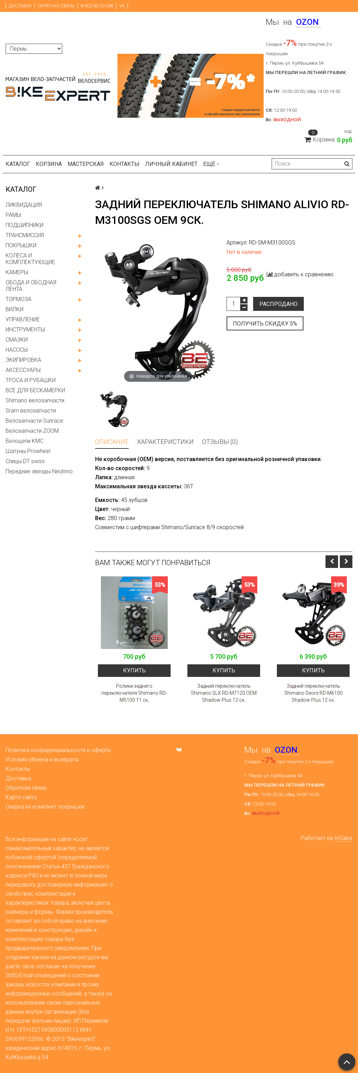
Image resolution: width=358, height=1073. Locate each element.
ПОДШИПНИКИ (24, 225)
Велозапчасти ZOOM (32, 431)
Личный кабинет (171, 164)
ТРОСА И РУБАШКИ (31, 380)
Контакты (124, 164)
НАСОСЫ (17, 349)
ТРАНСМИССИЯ (25, 235)
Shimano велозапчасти (35, 400)
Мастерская (85, 164)
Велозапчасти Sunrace (34, 420)
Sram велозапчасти (31, 410)
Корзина (49, 164)
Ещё (211, 164)
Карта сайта (21, 797)
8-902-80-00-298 (97, 5)
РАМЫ (13, 215)
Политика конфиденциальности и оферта (58, 750)
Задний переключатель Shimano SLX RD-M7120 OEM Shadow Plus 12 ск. (224, 693)
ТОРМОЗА (18, 299)
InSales (343, 838)
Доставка (20, 5)
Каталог (18, 164)
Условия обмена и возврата (42, 759)
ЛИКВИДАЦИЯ (24, 205)
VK (122, 5)
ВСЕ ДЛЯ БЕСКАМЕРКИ (35, 390)
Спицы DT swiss (25, 461)
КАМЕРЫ (17, 272)
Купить (134, 670)
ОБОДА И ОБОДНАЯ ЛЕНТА (31, 285)
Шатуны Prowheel (28, 451)
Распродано (278, 304)
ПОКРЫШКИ (21, 245)
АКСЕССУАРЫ (23, 370)
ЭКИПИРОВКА (23, 360)
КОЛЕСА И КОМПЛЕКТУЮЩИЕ (30, 258)
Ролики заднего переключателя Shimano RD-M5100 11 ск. (134, 693)
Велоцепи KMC (24, 441)
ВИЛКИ (14, 309)
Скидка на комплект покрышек (45, 806)
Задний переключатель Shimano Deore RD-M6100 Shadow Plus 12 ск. (313, 693)
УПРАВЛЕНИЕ (23, 319)
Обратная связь (56, 5)
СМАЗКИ (17, 339)
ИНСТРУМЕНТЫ (25, 329)
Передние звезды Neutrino (39, 471)
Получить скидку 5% (265, 323)
